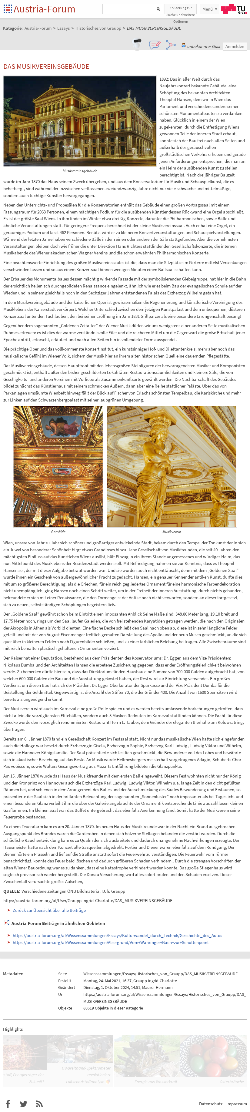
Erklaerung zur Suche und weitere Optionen (180, 9)
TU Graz (234, 9)
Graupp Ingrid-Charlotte (155, 980)
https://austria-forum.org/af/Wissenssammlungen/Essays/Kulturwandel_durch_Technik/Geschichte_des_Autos (117, 935)
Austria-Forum (44, 8)
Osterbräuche (232, 1081)
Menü (207, 9)
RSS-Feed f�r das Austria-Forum (39, 1104)
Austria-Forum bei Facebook (8, 1104)
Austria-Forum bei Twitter (23, 1104)
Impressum (236, 1104)
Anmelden (234, 46)
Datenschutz (210, 1104)
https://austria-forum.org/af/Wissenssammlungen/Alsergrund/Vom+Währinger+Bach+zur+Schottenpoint (111, 942)
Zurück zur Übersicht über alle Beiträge (49, 910)
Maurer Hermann (157, 987)
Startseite (8, 9)
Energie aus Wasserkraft (156, 1081)
